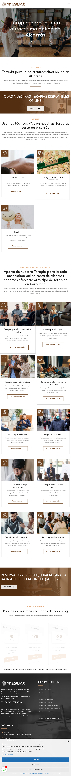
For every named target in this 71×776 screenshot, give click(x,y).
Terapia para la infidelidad (18, 382)
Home (18, 42)
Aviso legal (46, 773)
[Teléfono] (2, 737)
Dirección (7, 731)
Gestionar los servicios (7, 754)
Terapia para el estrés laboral (47, 692)
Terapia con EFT (18, 177)
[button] (68, 741)
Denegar (35, 764)
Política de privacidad (37, 773)
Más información (18, 191)
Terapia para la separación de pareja (50, 717)
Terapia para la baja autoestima (48, 704)
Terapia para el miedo (53, 434)
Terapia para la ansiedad (53, 537)
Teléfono (7, 737)
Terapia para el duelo (17, 434)
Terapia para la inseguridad (17, 537)
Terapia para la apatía (53, 329)
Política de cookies (26, 773)
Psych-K (17, 232)
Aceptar (35, 759)
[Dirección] (2, 731)
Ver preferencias (35, 769)
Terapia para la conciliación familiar (49, 707)
